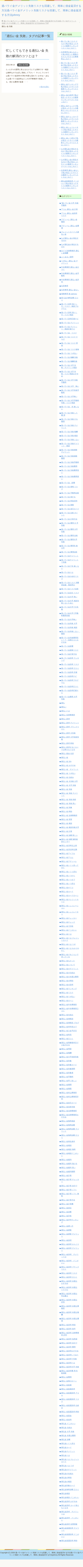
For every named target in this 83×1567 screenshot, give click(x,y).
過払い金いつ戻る (68, 891)
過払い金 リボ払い (68, 781)
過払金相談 (65, 1501)
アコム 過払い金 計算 (69, 217)
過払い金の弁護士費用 (69, 984)
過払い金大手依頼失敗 (69, 1064)
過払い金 (64, 765)
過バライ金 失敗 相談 (69, 443)
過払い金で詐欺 (67, 934)
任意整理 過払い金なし (70, 297)
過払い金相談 (66, 1153)
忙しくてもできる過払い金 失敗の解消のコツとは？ (26, 63)
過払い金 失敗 (23, 78)
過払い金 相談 (66, 831)
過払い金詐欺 (66, 1223)
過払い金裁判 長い (68, 1175)
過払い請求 (65, 726)
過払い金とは (66, 942)
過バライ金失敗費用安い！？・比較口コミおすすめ (69, 647)
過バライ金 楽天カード (70, 516)
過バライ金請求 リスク (70, 672)
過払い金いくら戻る (69, 879)
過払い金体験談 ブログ (70, 1030)
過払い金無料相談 (68, 1128)
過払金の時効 (66, 1485)
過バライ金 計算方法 (69, 527)
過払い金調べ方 (67, 1234)
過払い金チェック (68, 930)
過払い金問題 (66, 1056)
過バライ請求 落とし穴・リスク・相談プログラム (69, 314)
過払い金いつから (68, 883)
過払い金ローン (67, 1008)
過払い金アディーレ (69, 869)
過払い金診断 (66, 1219)
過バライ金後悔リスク (69, 658)
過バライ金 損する (68, 504)
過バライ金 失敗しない (70, 447)
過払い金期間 (66, 1092)
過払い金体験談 (67, 1026)
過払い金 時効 (66, 819)
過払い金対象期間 (68, 1076)
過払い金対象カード (69, 1072)
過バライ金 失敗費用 (69, 474)
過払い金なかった (68, 968)
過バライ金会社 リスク (70, 600)
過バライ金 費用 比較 (69, 543)
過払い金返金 (66, 1423)
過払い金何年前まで (69, 1034)
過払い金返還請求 (68, 1396)
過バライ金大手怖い (69, 627)
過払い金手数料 (67, 1084)
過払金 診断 (65, 1447)
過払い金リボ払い (68, 1004)
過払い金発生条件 (68, 1149)
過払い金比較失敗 (68, 1114)
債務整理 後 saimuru (69, 301)
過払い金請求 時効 (68, 1332)
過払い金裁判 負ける (69, 1171)
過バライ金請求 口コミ (70, 676)
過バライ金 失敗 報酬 (69, 439)
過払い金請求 (66, 1248)
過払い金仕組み (67, 1022)
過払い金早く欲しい (69, 1088)
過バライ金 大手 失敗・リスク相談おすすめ (69, 381)
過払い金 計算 (66, 839)
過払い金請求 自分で (69, 1350)
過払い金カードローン (69, 903)
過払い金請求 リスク (69, 1281)
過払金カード (66, 1455)
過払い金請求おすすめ (69, 1358)
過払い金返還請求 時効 (70, 1419)
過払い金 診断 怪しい (69, 843)
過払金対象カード (68, 1493)
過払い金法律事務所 (69, 1118)
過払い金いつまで (68, 887)
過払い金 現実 (66, 827)
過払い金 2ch (66, 769)
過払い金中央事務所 (69, 1012)
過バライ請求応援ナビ (69, 326)
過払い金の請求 (67, 992)
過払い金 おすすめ (68, 773)
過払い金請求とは (68, 1370)
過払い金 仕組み (67, 785)
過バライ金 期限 (67, 512)
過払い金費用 (66, 1384)
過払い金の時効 (67, 988)
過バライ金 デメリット (70, 330)
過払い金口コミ (67, 1046)
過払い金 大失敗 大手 (69, 789)
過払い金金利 (66, 1427)
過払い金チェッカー (69, 926)
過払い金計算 (66, 1183)
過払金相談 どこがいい (70, 1505)
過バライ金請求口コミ (69, 694)
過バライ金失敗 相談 (69, 635)
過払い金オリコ (67, 895)
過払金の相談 (66, 1489)
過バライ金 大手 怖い (70, 394)
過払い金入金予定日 (69, 1038)
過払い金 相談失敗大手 (70, 835)
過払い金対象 (66, 1068)
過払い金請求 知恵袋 (69, 1346)
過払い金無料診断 (68, 1132)
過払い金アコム (67, 865)
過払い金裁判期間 (68, 1179)
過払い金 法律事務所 (69, 823)
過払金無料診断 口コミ (70, 1497)
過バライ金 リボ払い (69, 361)
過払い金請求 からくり (70, 1252)
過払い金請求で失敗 (69, 1366)
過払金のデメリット (69, 1477)
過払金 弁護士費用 (68, 1443)
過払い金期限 (66, 1096)
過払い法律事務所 (68, 722)
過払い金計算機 (67, 1211)
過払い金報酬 (66, 1060)
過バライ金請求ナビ (69, 684)
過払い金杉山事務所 (69, 1100)
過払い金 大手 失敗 (68, 793)
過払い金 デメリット (69, 777)
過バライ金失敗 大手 (69, 631)
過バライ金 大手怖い (69, 404)
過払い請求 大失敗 (68, 741)
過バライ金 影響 (68, 490)
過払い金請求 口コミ (69, 1285)
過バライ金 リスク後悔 (70, 357)
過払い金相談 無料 (68, 1157)
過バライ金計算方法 (69, 662)
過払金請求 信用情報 (69, 1532)
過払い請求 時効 (67, 751)
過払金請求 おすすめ (69, 1509)
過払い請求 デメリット (70, 730)
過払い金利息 (66, 1042)
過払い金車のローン (69, 1388)
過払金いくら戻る (68, 1451)
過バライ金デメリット (69, 563)
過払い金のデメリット (69, 976)
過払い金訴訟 (66, 1215)
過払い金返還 (66, 1392)
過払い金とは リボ (68, 952)
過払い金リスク (67, 1000)
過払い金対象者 (67, 1080)
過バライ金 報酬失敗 (69, 369)
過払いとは (65, 718)
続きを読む (45, 100)
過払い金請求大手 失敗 (70, 1374)
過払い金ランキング (69, 996)
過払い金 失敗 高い (68, 811)
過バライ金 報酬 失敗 (69, 365)
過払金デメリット (68, 1459)
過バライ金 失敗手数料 (70, 470)
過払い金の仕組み (68, 980)
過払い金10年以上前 (69, 853)
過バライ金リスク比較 (69, 596)
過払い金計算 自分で (69, 1193)
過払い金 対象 (66, 815)
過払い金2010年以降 (69, 857)
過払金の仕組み (67, 1481)
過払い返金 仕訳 (67, 761)
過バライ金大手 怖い (69, 604)
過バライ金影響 (67, 654)
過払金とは (65, 1463)
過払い (63, 714)
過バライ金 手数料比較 (70, 500)
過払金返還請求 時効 (69, 1548)
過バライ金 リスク (69, 340)
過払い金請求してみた (69, 1362)
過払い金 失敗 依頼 (68, 807)
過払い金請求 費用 (68, 1354)
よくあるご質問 (67, 264)
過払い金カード (67, 899)
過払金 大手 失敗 (67, 1439)
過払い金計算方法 (68, 1207)
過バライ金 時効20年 (69, 508)
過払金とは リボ (67, 1473)
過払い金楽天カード (69, 1110)
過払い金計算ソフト (69, 1197)
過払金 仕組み (66, 1435)
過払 (63, 710)
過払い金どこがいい (69, 938)
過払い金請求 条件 (68, 1336)
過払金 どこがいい (68, 1431)
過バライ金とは (67, 580)
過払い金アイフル (68, 861)
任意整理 (64, 293)
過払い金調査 (66, 1238)
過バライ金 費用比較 (69, 559)
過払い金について (68, 972)
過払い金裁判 (66, 1167)
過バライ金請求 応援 (69, 680)
